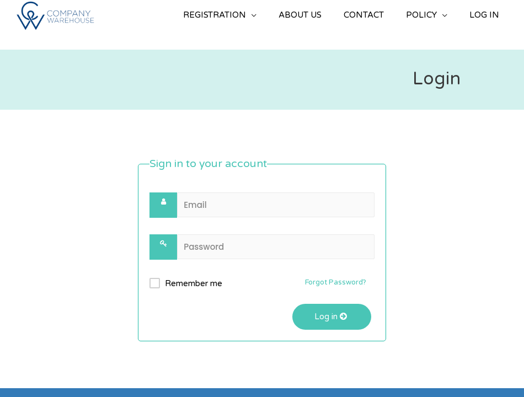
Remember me (193, 283)
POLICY (421, 15)
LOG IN (484, 15)
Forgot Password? (335, 282)
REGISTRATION (214, 15)
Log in (331, 316)
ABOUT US (300, 15)
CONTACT (364, 15)
